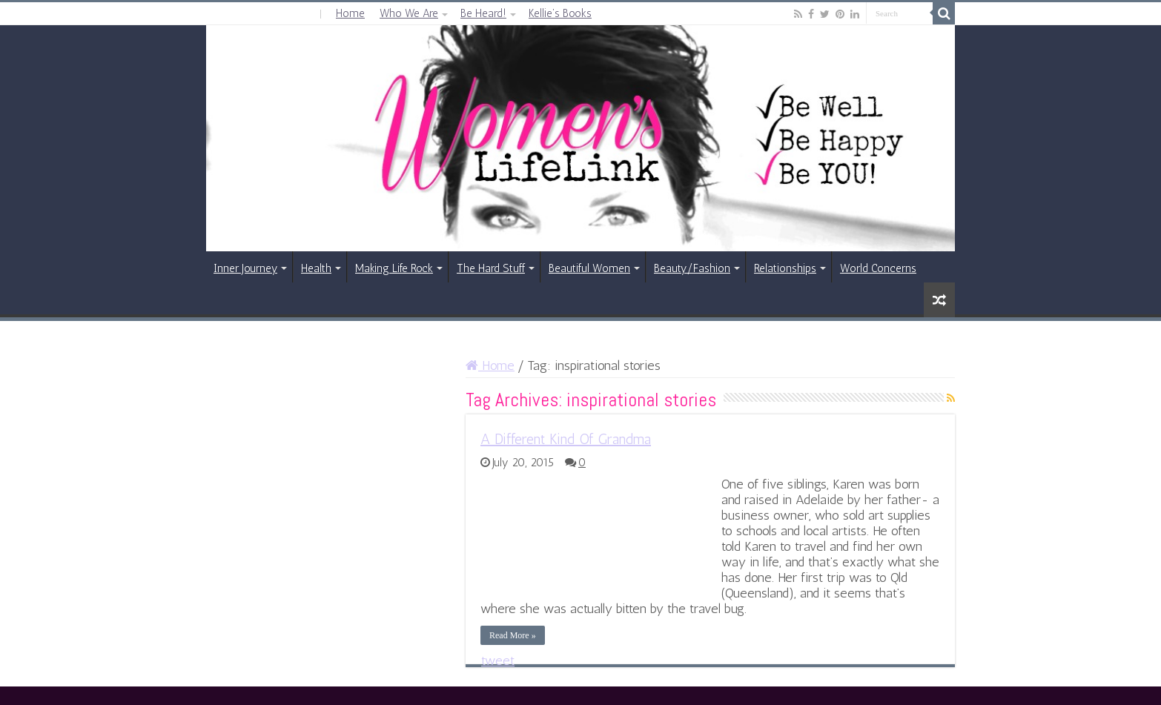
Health (316, 268)
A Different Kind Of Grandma (565, 439)
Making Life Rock (394, 268)
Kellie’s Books (560, 13)
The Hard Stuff (491, 268)
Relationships (785, 268)
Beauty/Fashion (692, 268)
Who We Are (409, 13)
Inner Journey (245, 268)
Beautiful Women (589, 268)
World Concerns (878, 268)
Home (350, 13)
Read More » (512, 635)
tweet (498, 660)
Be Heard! (483, 13)
